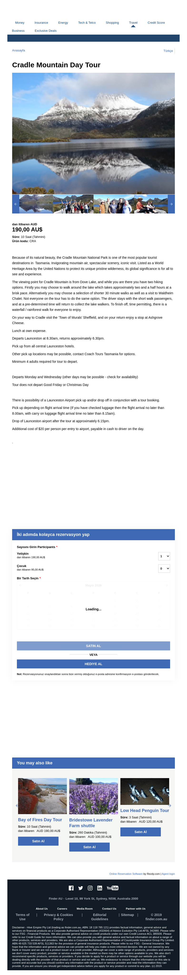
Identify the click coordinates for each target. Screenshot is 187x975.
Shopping (112, 22)
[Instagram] (90, 888)
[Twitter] (81, 888)
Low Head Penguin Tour (144, 810)
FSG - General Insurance (149, 943)
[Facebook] (71, 888)
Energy (63, 22)
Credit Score (156, 22)
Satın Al (38, 841)
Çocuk (81, 568)
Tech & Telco (87, 22)
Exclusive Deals (46, 30)
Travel (133, 22)
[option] (32, 204)
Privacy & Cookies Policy (58, 917)
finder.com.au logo (31, 9)
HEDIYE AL (93, 664)
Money (20, 22)
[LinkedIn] (100, 888)
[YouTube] (112, 888)
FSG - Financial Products (35, 933)
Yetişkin (81, 555)
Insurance (41, 22)
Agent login (168, 873)
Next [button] (169, 805)
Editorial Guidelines (99, 917)
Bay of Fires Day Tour (40, 819)
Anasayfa (18, 50)
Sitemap (127, 915)
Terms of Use (23, 917)
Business (18, 30)
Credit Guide (33, 937)
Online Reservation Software (126, 873)
